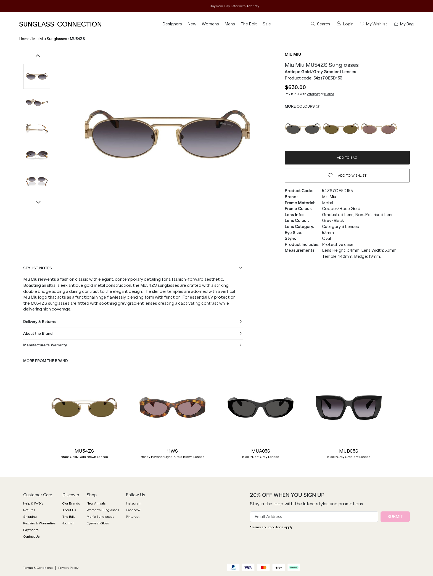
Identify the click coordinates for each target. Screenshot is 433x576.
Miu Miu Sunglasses (49, 38)
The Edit (249, 24)
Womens (210, 24)
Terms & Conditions (37, 568)
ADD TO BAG (347, 158)
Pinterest (132, 517)
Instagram (133, 503)
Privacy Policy (68, 568)
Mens (230, 24)
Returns (29, 510)
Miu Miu (293, 54)
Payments (30, 530)
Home (24, 38)
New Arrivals (96, 503)
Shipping (30, 517)
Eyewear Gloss (98, 523)
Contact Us (31, 536)
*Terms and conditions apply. (271, 527)
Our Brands (71, 503)
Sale (267, 24)
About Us (69, 510)
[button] (25, 420)
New (192, 24)
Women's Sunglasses (103, 510)
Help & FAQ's (33, 503)
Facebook (133, 510)
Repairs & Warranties (39, 523)
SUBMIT (395, 516)
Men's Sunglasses (100, 517)
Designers (172, 24)
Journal (67, 523)
